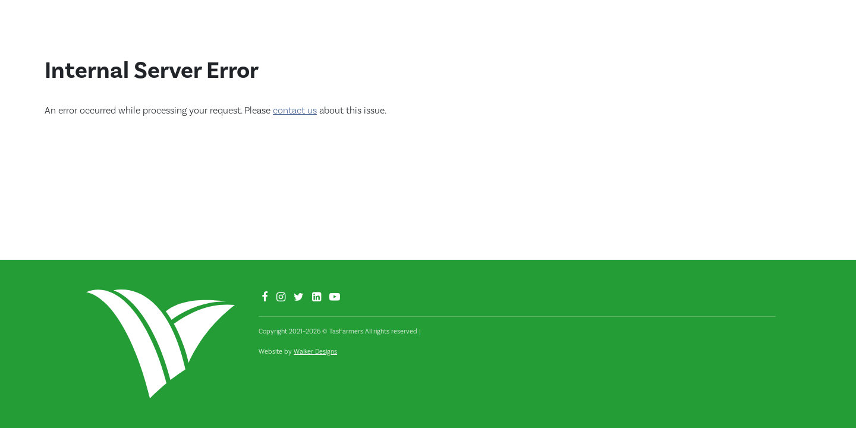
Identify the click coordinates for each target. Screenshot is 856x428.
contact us (295, 110)
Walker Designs (315, 351)
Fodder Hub (711, 32)
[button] (802, 35)
